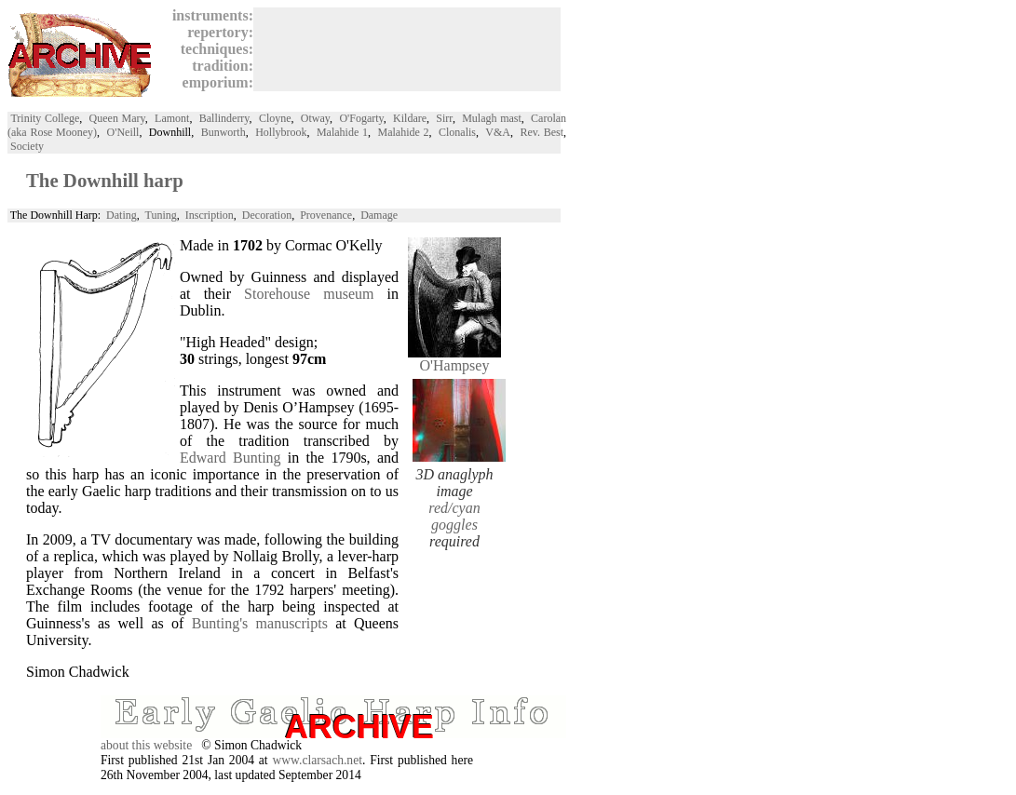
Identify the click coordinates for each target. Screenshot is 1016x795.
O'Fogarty (361, 118)
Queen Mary (117, 118)
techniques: (213, 49)
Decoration (266, 215)
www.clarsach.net (317, 760)
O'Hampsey (454, 358)
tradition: (218, 66)
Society (27, 146)
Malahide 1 (342, 132)
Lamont (172, 118)
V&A (497, 132)
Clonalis (457, 132)
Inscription (209, 215)
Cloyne (275, 118)
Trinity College (44, 118)
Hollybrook (280, 132)
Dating (121, 215)
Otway (315, 118)
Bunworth (223, 132)
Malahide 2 (402, 132)
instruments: (209, 15)
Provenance (326, 215)
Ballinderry (224, 118)
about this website (146, 745)
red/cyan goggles (454, 516)
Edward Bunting (230, 457)
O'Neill (123, 132)
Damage (379, 215)
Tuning (161, 215)
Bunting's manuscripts (260, 623)
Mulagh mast (492, 118)
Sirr (444, 118)
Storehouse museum (308, 294)
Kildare (410, 118)
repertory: (216, 32)
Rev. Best (541, 132)
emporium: (214, 82)
